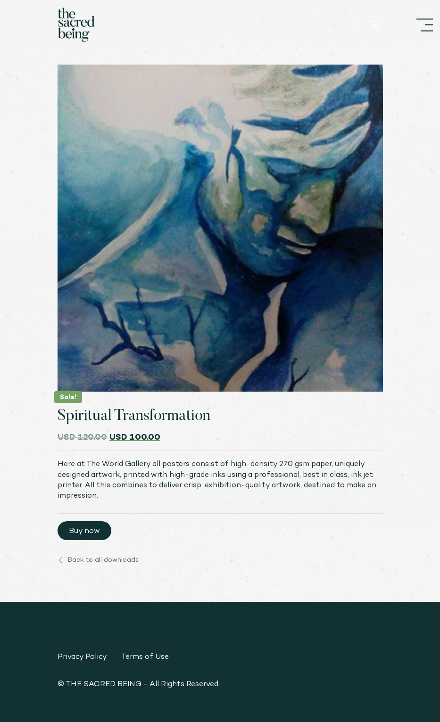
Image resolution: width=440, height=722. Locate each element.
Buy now (84, 530)
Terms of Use (145, 656)
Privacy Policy (82, 656)
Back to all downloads (98, 559)
